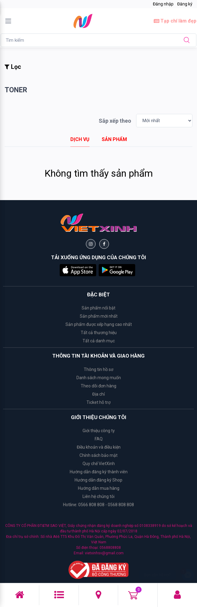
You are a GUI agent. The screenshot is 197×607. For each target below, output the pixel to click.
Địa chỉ (98, 394)
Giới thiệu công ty (99, 430)
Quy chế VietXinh (99, 463)
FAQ (99, 438)
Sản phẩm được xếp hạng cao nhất (98, 324)
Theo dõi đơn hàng (98, 385)
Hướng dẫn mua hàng (98, 488)
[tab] (80, 139)
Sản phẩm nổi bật (98, 307)
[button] (78, 270)
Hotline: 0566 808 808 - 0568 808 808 (98, 504)
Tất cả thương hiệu (99, 332)
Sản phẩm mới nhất (99, 316)
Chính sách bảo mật (98, 455)
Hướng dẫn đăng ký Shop (98, 480)
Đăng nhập (163, 4)
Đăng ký (184, 4)
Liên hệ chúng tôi (98, 496)
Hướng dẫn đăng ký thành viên (99, 471)
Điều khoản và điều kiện (99, 447)
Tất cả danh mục (99, 340)
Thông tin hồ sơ (98, 369)
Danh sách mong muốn (98, 377)
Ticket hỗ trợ (98, 402)
